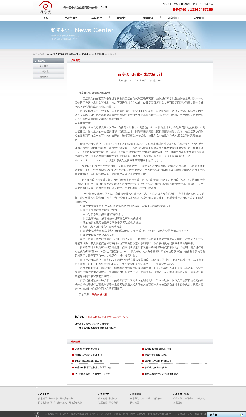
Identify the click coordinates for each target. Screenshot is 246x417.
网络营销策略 (60, 402)
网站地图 (134, 402)
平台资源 (113, 402)
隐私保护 (157, 398)
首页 (45, 17)
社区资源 (102, 402)
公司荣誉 (189, 398)
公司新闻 (99, 54)
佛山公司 (197, 3)
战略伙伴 (97, 17)
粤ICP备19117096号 (204, 414)
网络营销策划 (66, 398)
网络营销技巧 (45, 402)
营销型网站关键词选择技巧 (88, 361)
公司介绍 (177, 398)
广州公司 (176, 3)
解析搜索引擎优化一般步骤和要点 (161, 373)
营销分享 (53, 398)
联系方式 (208, 3)
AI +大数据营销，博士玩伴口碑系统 (92, 373)
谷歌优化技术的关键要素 (96, 323)
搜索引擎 (42, 398)
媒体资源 (102, 398)
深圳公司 (186, 3)
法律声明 (145, 398)
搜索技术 (113, 398)
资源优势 (147, 17)
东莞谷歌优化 (107, 316)
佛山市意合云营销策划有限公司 (62, 54)
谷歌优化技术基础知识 (156, 367)
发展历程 (177, 402)
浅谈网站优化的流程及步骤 (88, 355)
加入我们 (173, 17)
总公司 (166, 3)
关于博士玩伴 (182, 394)
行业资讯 (44, 71)
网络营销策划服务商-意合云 (162, 414)
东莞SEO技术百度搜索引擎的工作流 (93, 367)
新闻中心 (122, 17)
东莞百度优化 (99, 294)
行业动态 (44, 394)
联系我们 (134, 398)
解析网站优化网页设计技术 (158, 361)
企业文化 (200, 398)
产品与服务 (71, 17)
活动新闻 (44, 76)
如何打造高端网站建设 (156, 355)
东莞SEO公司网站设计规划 (158, 349)
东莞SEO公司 (121, 316)
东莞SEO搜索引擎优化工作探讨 (100, 328)
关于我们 (199, 17)
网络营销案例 (75, 402)
